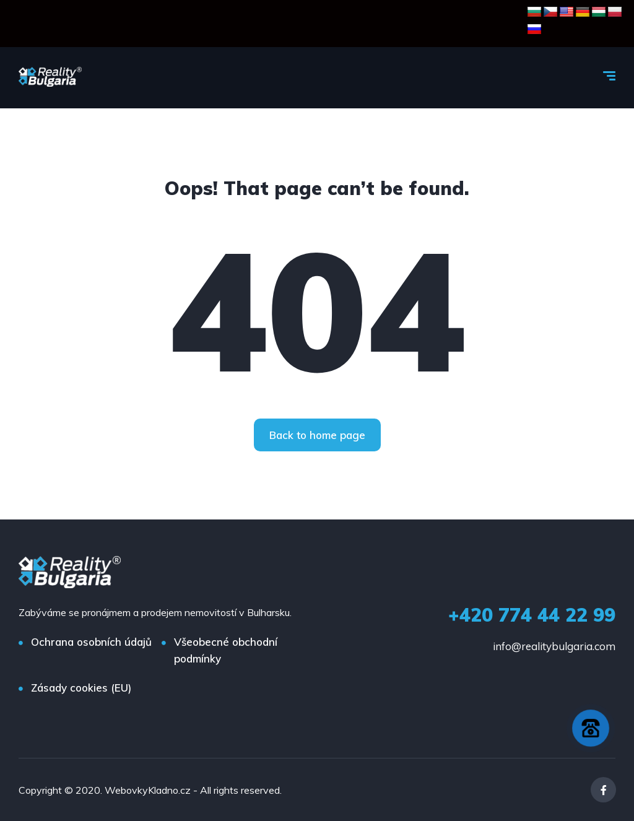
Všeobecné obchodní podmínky (225, 650)
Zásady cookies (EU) (81, 687)
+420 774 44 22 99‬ (531, 615)
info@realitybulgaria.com (554, 646)
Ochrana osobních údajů (91, 641)
